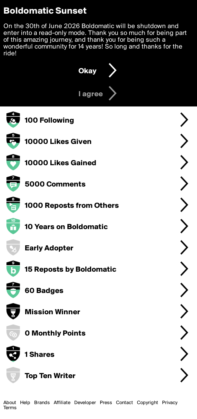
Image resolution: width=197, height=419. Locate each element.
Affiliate (62, 402)
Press (106, 402)
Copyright (147, 402)
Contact (124, 402)
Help (25, 402)
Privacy (169, 402)
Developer (85, 402)
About (9, 402)
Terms (10, 407)
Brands (42, 402)
